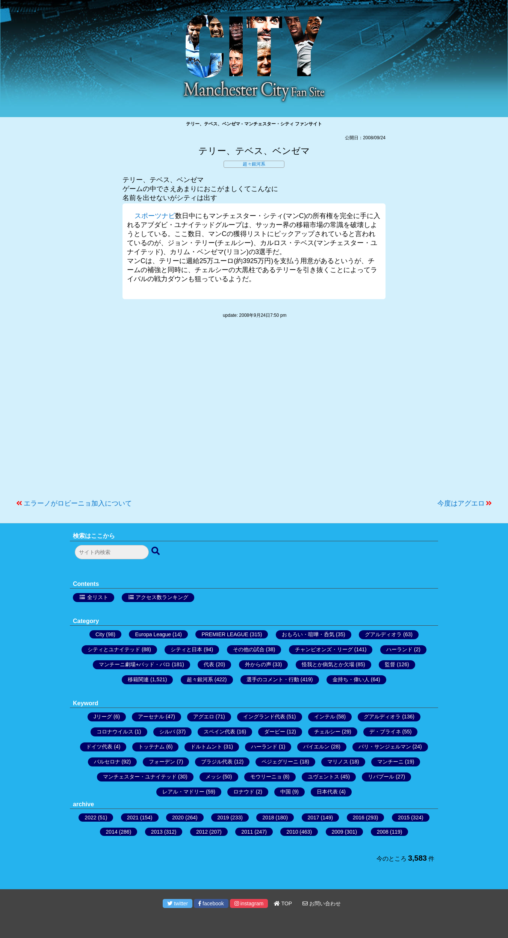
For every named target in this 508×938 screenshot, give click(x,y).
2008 (383, 832)
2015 (404, 818)
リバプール (381, 777)
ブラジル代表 (217, 762)
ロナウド (243, 792)
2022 (90, 818)
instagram (248, 903)
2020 (178, 818)
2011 (247, 832)
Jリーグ (103, 717)
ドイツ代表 (99, 747)
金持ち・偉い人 (351, 679)
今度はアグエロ (461, 503)
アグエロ (203, 717)
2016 (358, 818)
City (99, 634)
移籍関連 (138, 679)
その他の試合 (249, 649)
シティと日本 (186, 649)
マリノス (337, 762)
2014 (112, 832)
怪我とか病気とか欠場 (328, 664)
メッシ (213, 777)
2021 (133, 818)
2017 (313, 818)
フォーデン (162, 762)
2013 (157, 832)
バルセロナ (107, 762)
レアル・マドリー (183, 792)
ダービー (274, 732)
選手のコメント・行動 (272, 679)
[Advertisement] (254, 412)
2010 (292, 832)
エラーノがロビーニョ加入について (78, 503)
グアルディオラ (383, 634)
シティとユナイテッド (114, 649)
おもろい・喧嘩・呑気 (308, 634)
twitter (177, 903)
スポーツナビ (155, 216)
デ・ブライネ (385, 732)
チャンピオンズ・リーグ (324, 649)
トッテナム (151, 747)
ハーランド (399, 649)
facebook (211, 903)
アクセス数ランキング (162, 597)
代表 (209, 664)
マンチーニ (390, 762)
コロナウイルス (115, 732)
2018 (268, 818)
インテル (324, 717)
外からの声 (258, 664)
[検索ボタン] (156, 551)
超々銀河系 (254, 164)
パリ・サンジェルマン (384, 747)
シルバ (167, 732)
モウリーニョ (266, 777)
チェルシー (327, 732)
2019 (223, 818)
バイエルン (316, 747)
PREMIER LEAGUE (224, 634)
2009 (337, 832)
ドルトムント (206, 747)
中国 (285, 792)
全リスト (97, 597)
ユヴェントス (323, 777)
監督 (390, 664)
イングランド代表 (264, 717)
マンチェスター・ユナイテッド (140, 777)
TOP (283, 903)
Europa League (153, 634)
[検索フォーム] (112, 552)
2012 (202, 832)
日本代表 (327, 792)
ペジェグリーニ (280, 762)
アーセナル (151, 717)
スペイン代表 (219, 732)
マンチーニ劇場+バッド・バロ (134, 664)
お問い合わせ (321, 903)
